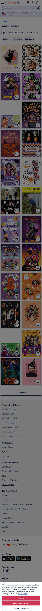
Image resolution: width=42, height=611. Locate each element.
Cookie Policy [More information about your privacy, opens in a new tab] (23, 594)
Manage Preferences (21, 608)
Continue (21, 598)
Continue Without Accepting (21, 603)
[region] (21, 596)
